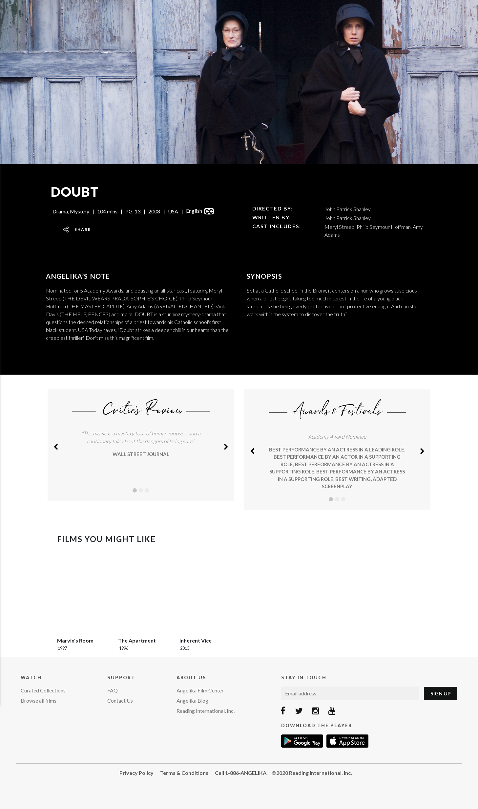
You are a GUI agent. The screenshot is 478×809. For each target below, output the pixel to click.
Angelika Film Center (200, 690)
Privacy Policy (136, 773)
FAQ (112, 690)
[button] (56, 445)
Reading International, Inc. (206, 711)
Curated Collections (43, 690)
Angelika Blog (192, 700)
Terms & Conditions (184, 773)
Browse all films (38, 700)
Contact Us (120, 700)
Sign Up (440, 693)
